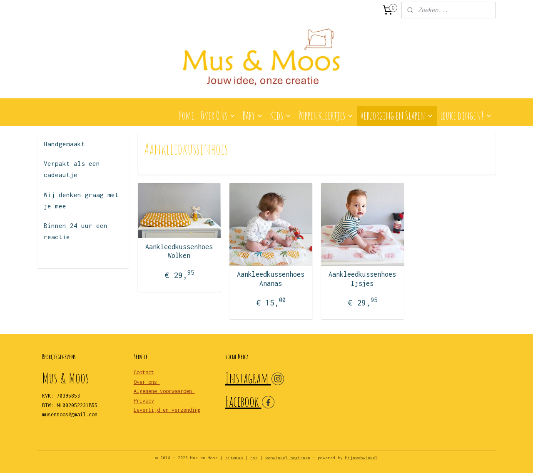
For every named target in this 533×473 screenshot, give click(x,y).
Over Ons (218, 115)
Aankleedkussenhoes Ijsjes (362, 278)
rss (254, 457)
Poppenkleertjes (326, 115)
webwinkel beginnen (287, 457)
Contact (144, 372)
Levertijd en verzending (167, 410)
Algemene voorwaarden (164, 391)
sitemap (234, 457)
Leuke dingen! (466, 115)
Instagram (248, 378)
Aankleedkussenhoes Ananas (270, 278)
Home (186, 115)
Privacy (144, 401)
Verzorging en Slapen (396, 115)
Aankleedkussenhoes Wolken (179, 251)
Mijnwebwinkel (361, 457)
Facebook (243, 401)
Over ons (147, 382)
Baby (252, 115)
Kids (280, 115)
